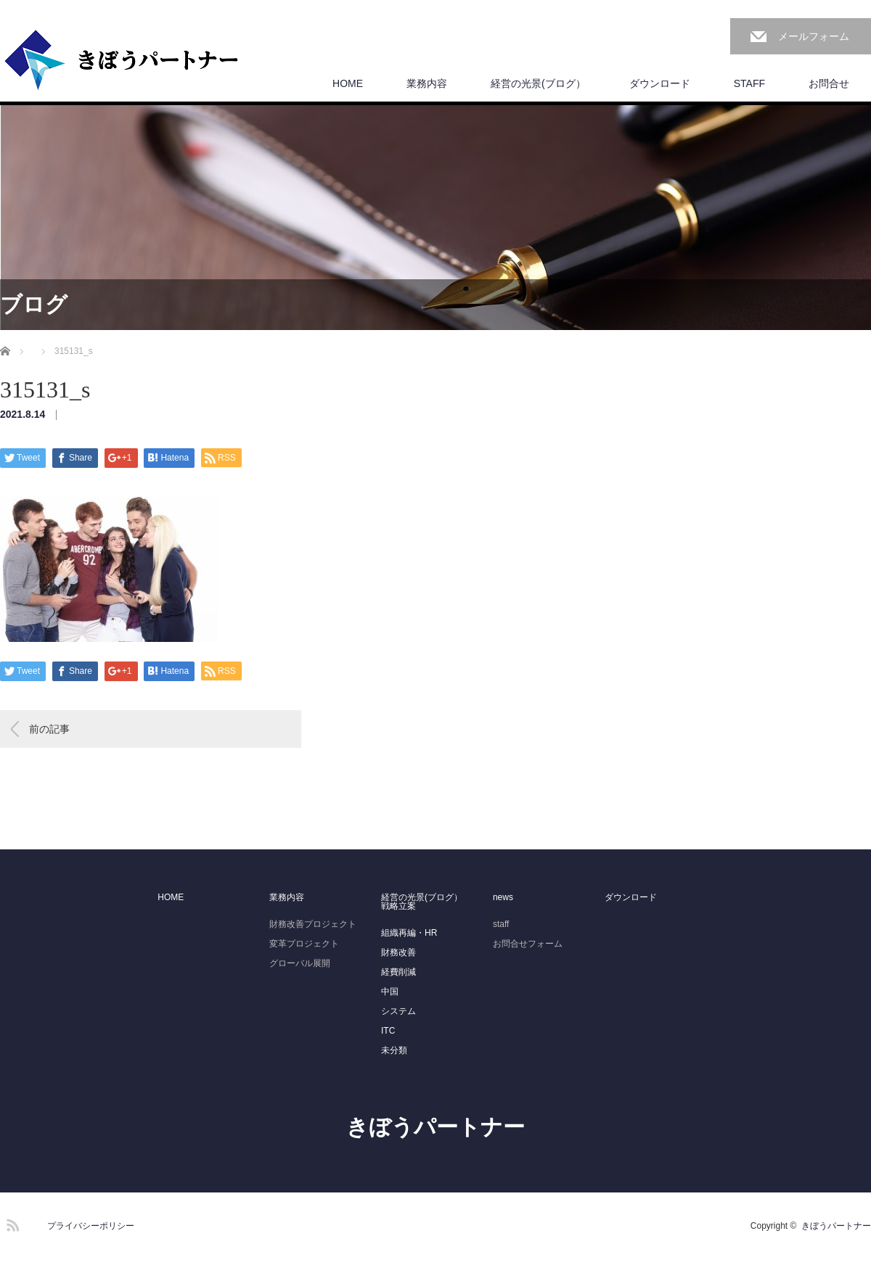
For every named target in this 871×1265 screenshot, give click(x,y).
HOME (347, 83)
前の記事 (49, 729)
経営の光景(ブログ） (538, 83)
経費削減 (398, 972)
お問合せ (829, 83)
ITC (388, 1030)
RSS (11, 1223)
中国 (389, 991)
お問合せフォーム (528, 943)
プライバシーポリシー (90, 1225)
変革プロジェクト (304, 943)
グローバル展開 (299, 963)
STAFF (749, 83)
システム (398, 1011)
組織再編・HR (409, 932)
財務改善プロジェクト (312, 924)
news (503, 897)
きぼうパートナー (435, 1127)
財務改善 (398, 952)
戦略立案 (398, 906)
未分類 (394, 1050)
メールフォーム (813, 36)
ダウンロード (659, 83)
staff (501, 924)
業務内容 (426, 83)
